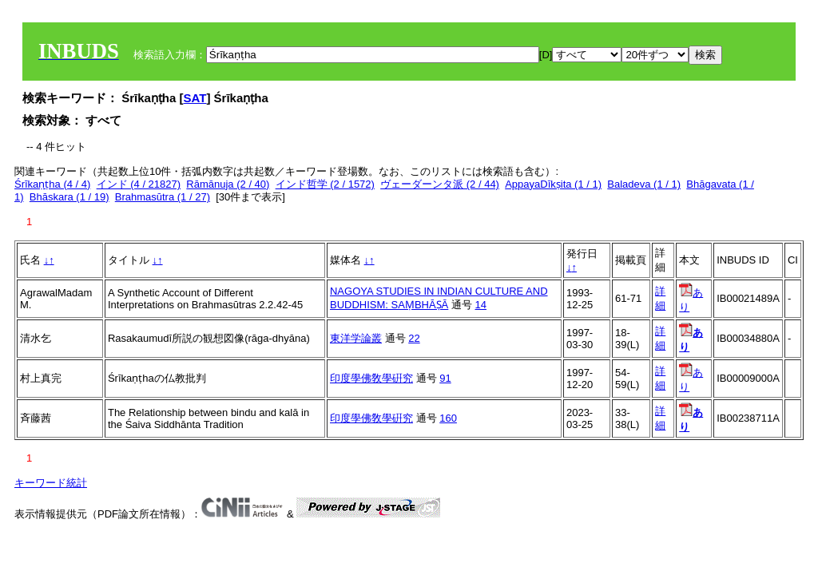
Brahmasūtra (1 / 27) (162, 197)
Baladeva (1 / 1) (644, 184)
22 (413, 338)
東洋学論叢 (356, 338)
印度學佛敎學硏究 (371, 378)
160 (448, 418)
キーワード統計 (50, 483)
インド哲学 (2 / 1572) (325, 184)
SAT (195, 98)
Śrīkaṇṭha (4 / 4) (52, 184)
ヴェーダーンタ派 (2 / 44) (439, 184)
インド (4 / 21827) (139, 184)
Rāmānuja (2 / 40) (227, 184)
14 (480, 305)
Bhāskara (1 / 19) (69, 197)
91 (445, 378)
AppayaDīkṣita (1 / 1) (553, 184)
